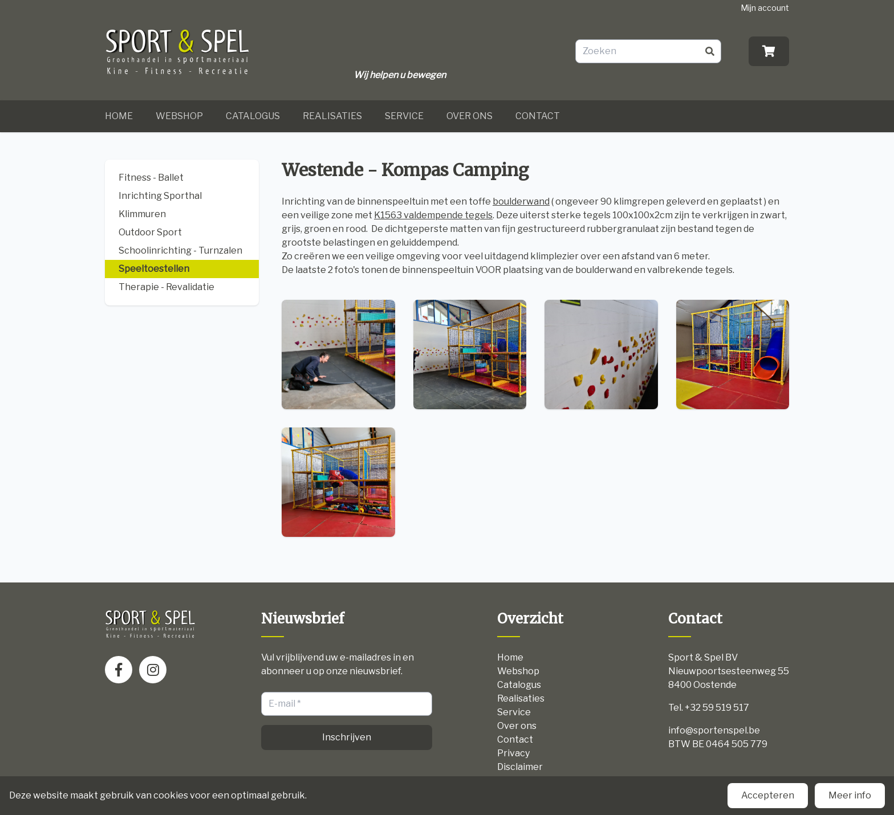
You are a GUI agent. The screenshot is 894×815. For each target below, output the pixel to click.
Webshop (179, 116)
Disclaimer (520, 766)
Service (404, 116)
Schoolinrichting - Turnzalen (180, 250)
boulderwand (521, 201)
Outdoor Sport (150, 232)
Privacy (513, 753)
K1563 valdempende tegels (433, 215)
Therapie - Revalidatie (166, 287)
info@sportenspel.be (714, 730)
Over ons (469, 116)
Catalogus (253, 116)
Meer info (849, 795)
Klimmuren (142, 214)
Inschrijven (346, 737)
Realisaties (332, 116)
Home (119, 116)
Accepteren (767, 795)
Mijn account (765, 8)
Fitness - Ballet (151, 177)
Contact (537, 116)
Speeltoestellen (154, 268)
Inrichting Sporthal (160, 195)
